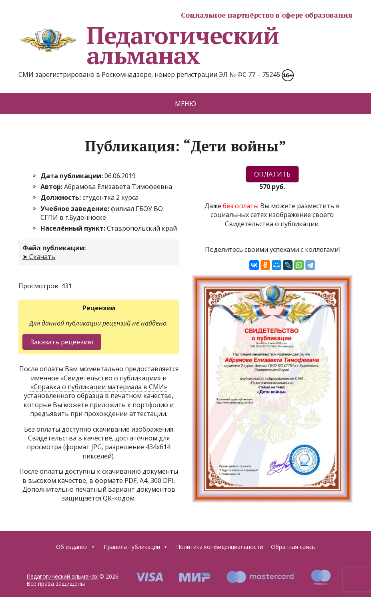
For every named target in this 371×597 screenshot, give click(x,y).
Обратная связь (293, 547)
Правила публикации (136, 547)
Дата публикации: (72, 175)
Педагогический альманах (148, 45)
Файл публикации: (54, 247)
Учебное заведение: (75, 208)
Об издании (76, 547)
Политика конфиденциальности (219, 547)
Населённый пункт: (73, 228)
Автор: (52, 186)
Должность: (61, 197)
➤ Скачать (38, 256)
